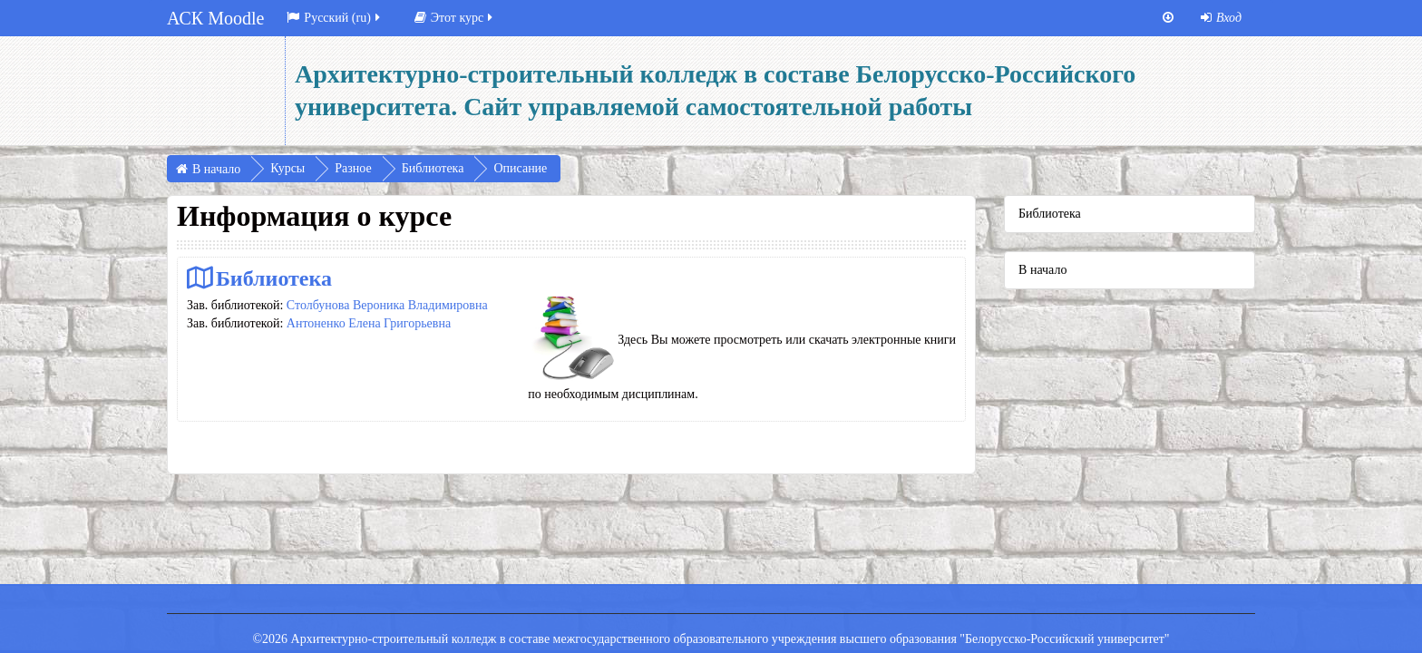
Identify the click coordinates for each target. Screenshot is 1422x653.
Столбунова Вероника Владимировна (387, 305)
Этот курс (454, 17)
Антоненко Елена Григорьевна (369, 323)
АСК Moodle (215, 18)
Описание (520, 168)
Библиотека (274, 278)
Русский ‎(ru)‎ (335, 17)
